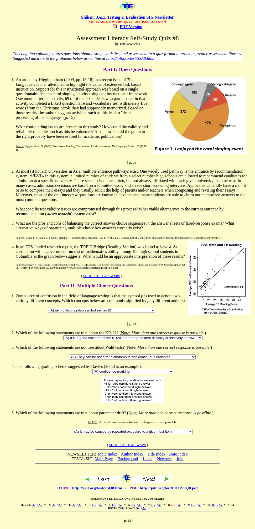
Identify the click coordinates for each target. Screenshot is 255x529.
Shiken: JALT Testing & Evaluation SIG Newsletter (127, 17)
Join (180, 459)
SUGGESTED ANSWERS (101, 276)
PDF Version (131, 26)
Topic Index (107, 454)
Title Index (156, 454)
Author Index (132, 454)
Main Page (104, 459)
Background (127, 459)
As (39, 504)
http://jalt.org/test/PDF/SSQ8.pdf (169, 488)
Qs (33, 504)
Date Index (178, 454)
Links (147, 459)
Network (164, 459)
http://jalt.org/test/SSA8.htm (129, 58)
